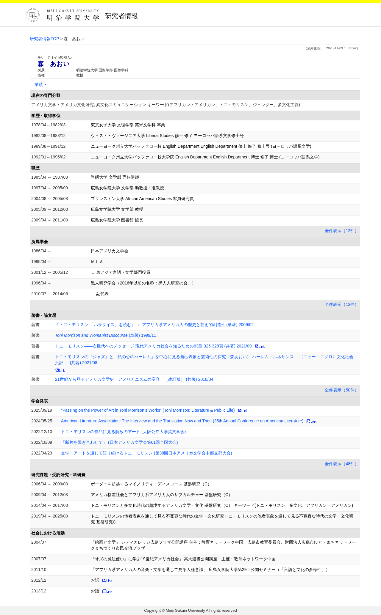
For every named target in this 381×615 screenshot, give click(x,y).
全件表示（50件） (342, 390)
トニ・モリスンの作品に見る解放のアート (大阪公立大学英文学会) (123, 431)
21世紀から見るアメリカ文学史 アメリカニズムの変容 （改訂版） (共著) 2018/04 (134, 379)
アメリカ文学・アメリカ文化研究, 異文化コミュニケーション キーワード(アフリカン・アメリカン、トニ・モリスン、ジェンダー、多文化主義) (165, 104)
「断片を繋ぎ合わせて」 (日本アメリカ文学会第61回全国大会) (119, 442)
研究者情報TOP (44, 38)
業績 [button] (39, 84)
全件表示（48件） (342, 463)
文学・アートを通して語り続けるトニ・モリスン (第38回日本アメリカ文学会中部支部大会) (146, 453)
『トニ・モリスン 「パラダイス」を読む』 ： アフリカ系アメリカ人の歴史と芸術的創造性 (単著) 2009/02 (154, 324)
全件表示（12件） (342, 230)
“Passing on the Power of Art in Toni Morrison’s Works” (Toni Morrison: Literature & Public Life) (148, 410)
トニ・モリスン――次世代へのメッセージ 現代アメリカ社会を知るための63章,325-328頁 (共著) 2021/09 (153, 346)
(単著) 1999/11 (105, 335)
